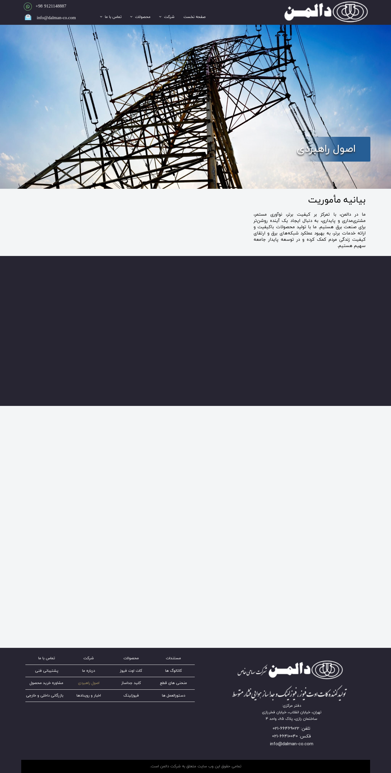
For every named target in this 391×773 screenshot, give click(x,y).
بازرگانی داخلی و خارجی (44, 695)
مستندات (173, 658)
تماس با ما (113, 17)
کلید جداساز (131, 683)
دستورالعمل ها (173, 695)
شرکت (169, 17)
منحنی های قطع (173, 683)
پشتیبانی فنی (46, 671)
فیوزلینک (131, 695)
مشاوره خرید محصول (46, 683)
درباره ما (88, 671)
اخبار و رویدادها (88, 695)
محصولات (143, 17)
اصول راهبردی (88, 683)
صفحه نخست (194, 17)
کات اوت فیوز (131, 671)
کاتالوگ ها (173, 671)
